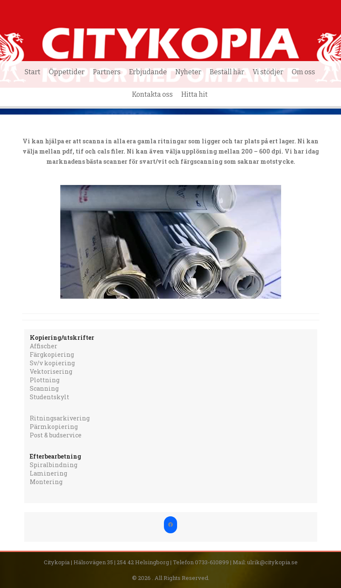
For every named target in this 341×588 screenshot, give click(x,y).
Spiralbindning (53, 465)
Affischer (43, 346)
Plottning (44, 380)
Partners (107, 72)
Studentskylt (49, 397)
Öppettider (67, 72)
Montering (46, 482)
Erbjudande (148, 72)
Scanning (44, 388)
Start (32, 72)
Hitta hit (194, 94)
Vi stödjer (268, 72)
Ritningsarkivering (60, 418)
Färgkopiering (52, 354)
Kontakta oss (152, 94)
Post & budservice (56, 435)
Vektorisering (51, 371)
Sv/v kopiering (52, 363)
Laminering (48, 473)
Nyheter (188, 72)
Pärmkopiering (54, 427)
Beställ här (227, 72)
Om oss (303, 72)
